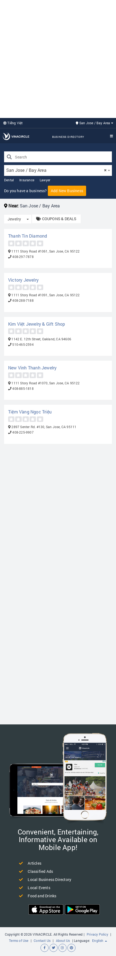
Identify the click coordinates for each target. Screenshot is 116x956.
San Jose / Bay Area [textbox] (56, 170)
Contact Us (42, 940)
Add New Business (67, 190)
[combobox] (58, 170)
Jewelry (14, 219)
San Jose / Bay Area (94, 123)
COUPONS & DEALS (56, 218)
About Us (63, 940)
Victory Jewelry (23, 280)
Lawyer (45, 180)
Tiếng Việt (13, 123)
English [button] (99, 940)
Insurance (26, 180)
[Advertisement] (58, 58)
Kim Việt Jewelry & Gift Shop (36, 324)
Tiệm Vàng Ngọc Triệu (30, 412)
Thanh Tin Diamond (27, 236)
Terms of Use (18, 940)
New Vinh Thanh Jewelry (32, 367)
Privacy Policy (97, 934)
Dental (9, 180)
